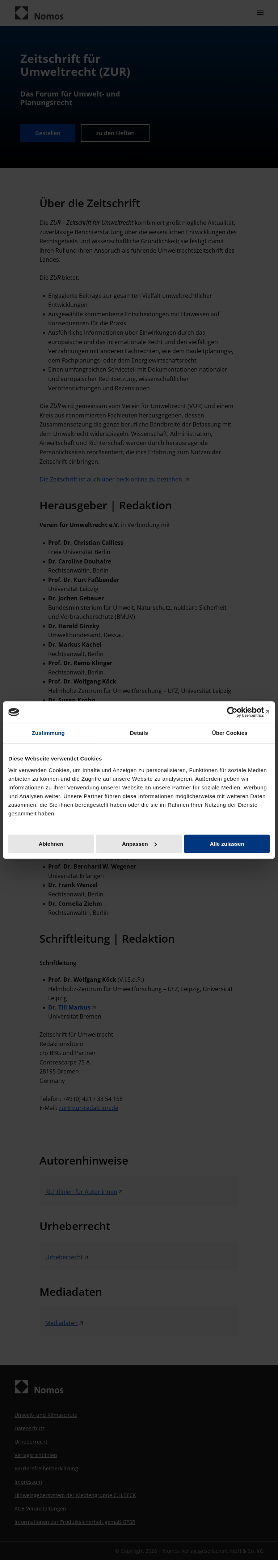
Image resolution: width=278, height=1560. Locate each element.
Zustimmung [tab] (48, 733)
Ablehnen (51, 844)
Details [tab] (139, 733)
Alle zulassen (227, 844)
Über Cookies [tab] (230, 733)
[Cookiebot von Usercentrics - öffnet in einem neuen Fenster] (238, 712)
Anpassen (139, 844)
